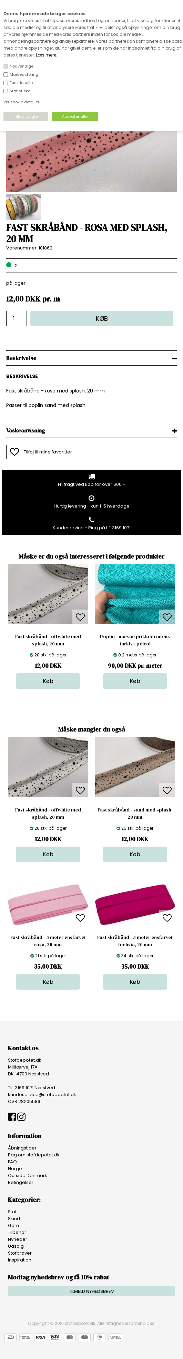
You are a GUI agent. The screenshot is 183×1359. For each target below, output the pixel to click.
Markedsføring (24, 74)
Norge (15, 1168)
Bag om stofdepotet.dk (34, 1155)
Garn (13, 1225)
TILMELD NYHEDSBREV (91, 1291)
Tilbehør (17, 1232)
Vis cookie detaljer (21, 102)
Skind (14, 1218)
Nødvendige (21, 66)
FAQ (12, 1161)
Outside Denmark (27, 1175)
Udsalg (16, 1246)
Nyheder (17, 1239)
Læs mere (46, 55)
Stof (12, 1211)
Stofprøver (20, 1253)
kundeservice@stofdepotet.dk (42, 1094)
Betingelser (20, 1182)
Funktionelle (21, 82)
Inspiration (19, 1260)
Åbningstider (22, 1148)
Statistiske (20, 91)
